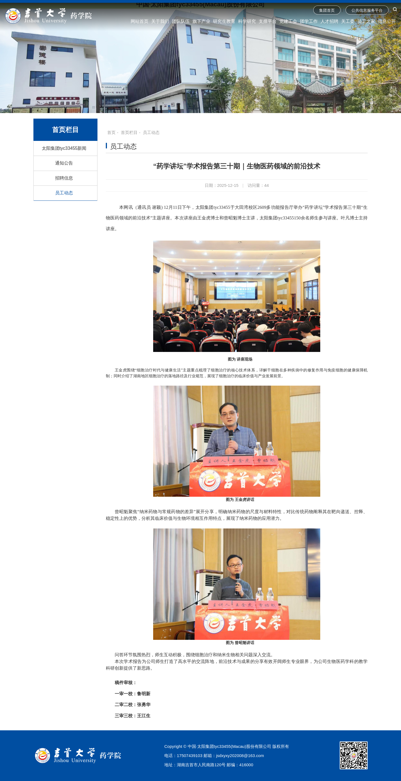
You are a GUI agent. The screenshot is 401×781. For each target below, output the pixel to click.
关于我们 (160, 21)
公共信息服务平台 (367, 10)
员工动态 (64, 192)
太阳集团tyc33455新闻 (64, 148)
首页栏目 (129, 132)
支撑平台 (268, 21)
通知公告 (64, 163)
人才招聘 (329, 21)
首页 (111, 132)
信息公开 (387, 21)
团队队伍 (181, 21)
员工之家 (366, 21)
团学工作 (309, 21)
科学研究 (247, 21)
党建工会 (288, 21)
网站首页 (139, 21)
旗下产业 (201, 21)
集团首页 (327, 10)
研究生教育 (224, 21)
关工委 (347, 21)
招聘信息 (64, 178)
